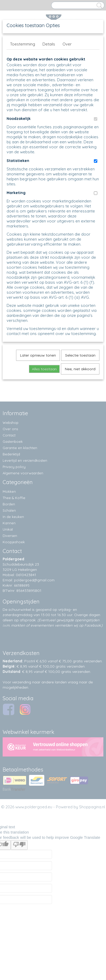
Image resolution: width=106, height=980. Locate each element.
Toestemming (22, 44)
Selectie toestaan (80, 355)
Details (48, 44)
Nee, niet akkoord (80, 369)
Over (67, 44)
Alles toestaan (44, 369)
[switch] (95, 119)
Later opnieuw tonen (38, 355)
